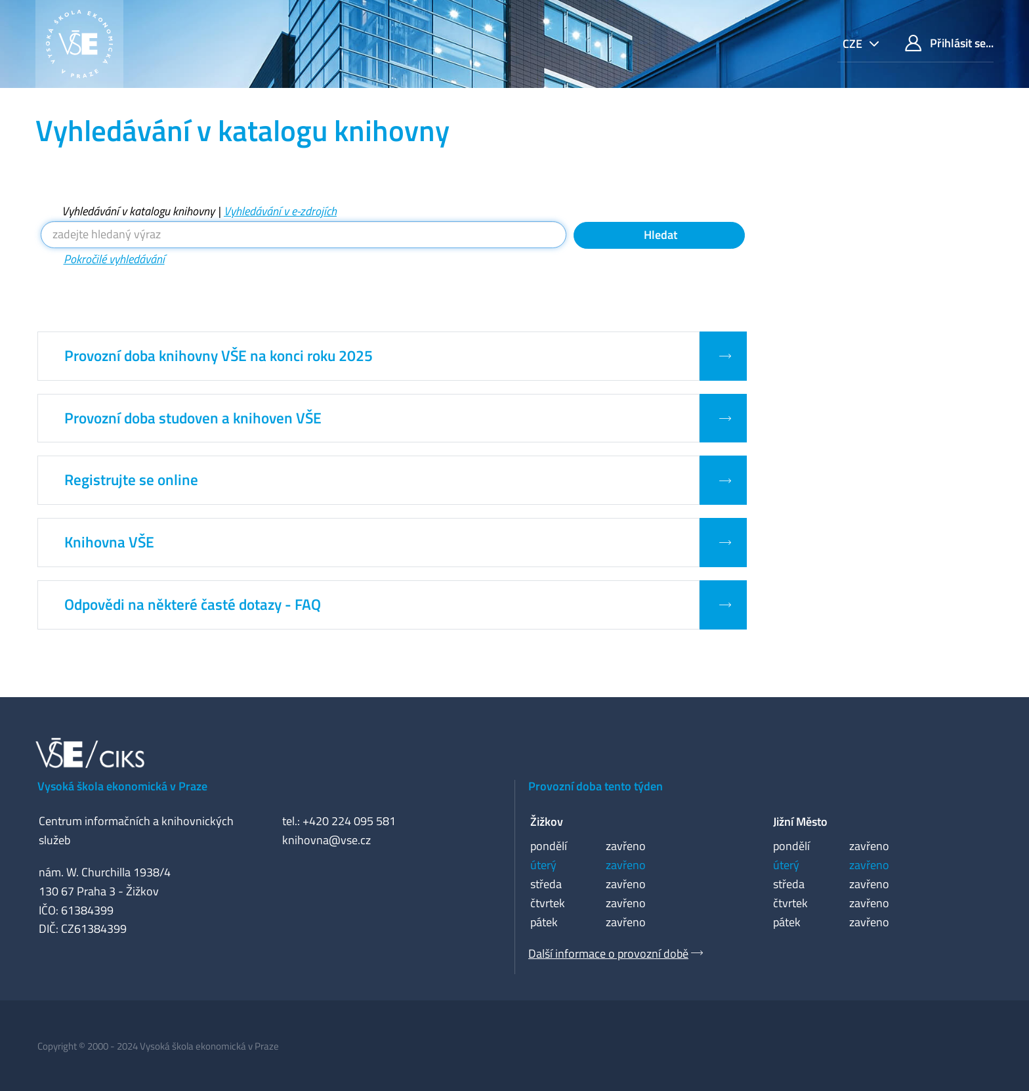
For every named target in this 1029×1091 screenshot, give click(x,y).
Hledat (659, 235)
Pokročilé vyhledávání (114, 259)
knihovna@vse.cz (326, 840)
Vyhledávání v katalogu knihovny (138, 211)
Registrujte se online (131, 480)
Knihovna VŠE (109, 542)
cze (854, 44)
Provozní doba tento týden (595, 786)
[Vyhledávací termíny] (304, 234)
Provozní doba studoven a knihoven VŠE (193, 418)
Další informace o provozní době (608, 953)
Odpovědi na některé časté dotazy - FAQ (192, 604)
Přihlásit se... (949, 43)
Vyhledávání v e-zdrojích (280, 211)
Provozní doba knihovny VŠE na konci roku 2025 (218, 356)
